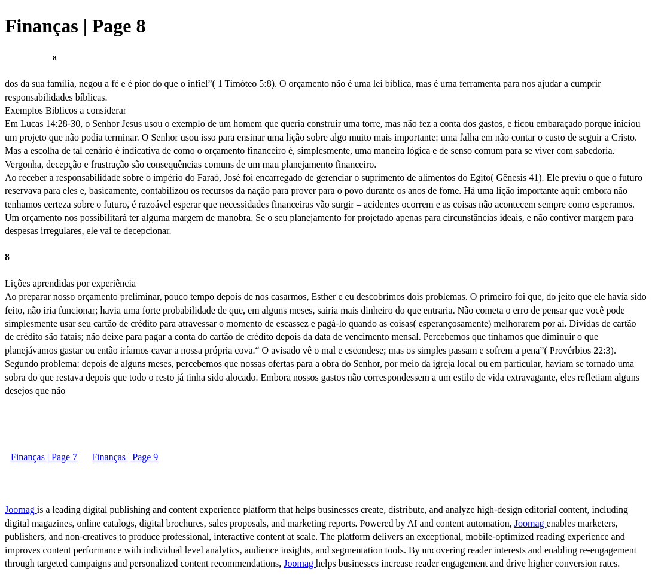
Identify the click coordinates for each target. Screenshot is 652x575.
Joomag (21, 509)
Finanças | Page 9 (125, 457)
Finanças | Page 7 (44, 457)
